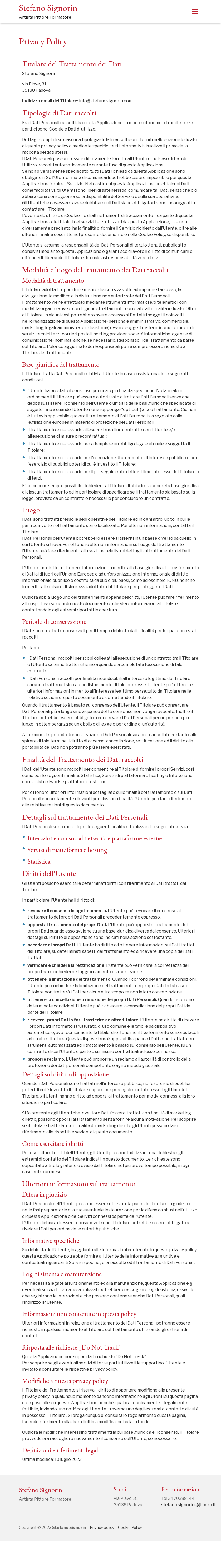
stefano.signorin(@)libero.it (188, 1504)
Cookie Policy (130, 1527)
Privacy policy (102, 1527)
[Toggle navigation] (195, 12)
